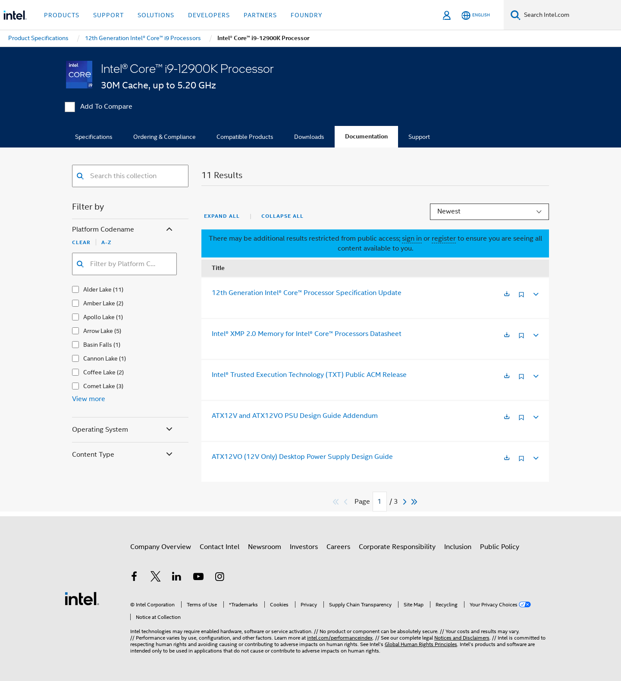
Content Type (123, 455)
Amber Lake (99, 303)
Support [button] (108, 15)
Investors (304, 547)
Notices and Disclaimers (461, 637)
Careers (338, 547)
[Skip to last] (414, 502)
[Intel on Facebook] (134, 578)
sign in (412, 238)
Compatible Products (244, 137)
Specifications (94, 137)
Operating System (123, 430)
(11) (118, 289)
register (444, 238)
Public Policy (499, 547)
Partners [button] (260, 15)
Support (419, 137)
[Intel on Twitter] (155, 578)
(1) (119, 317)
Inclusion (457, 547)
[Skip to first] (336, 502)
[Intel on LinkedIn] (176, 578)
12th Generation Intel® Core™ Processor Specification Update (306, 293)
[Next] (405, 502)
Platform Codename (123, 230)
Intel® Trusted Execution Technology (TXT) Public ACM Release (309, 374)
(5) (117, 331)
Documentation (366, 136)
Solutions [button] (156, 15)
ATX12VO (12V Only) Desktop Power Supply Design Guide (302, 456)
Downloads (309, 137)
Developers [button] (209, 15)
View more (88, 399)
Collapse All (282, 216)
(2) (119, 303)
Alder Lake (97, 289)
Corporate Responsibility (397, 547)
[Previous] (346, 502)
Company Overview (160, 547)
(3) (119, 386)
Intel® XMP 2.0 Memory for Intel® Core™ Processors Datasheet (306, 334)
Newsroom (264, 547)
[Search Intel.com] (571, 15)
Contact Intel (219, 547)
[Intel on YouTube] (198, 578)
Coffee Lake (99, 372)
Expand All (222, 216)
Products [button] (61, 15)
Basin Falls (97, 344)
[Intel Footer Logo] (82, 598)
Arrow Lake (98, 331)
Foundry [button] (307, 15)
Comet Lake (99, 386)
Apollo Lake (99, 317)
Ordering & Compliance (164, 137)
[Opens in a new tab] (506, 294)
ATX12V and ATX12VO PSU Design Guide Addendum (295, 415)
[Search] (516, 14)
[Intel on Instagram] (219, 578)
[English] (475, 15)
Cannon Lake (100, 358)
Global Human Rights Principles (421, 644)
